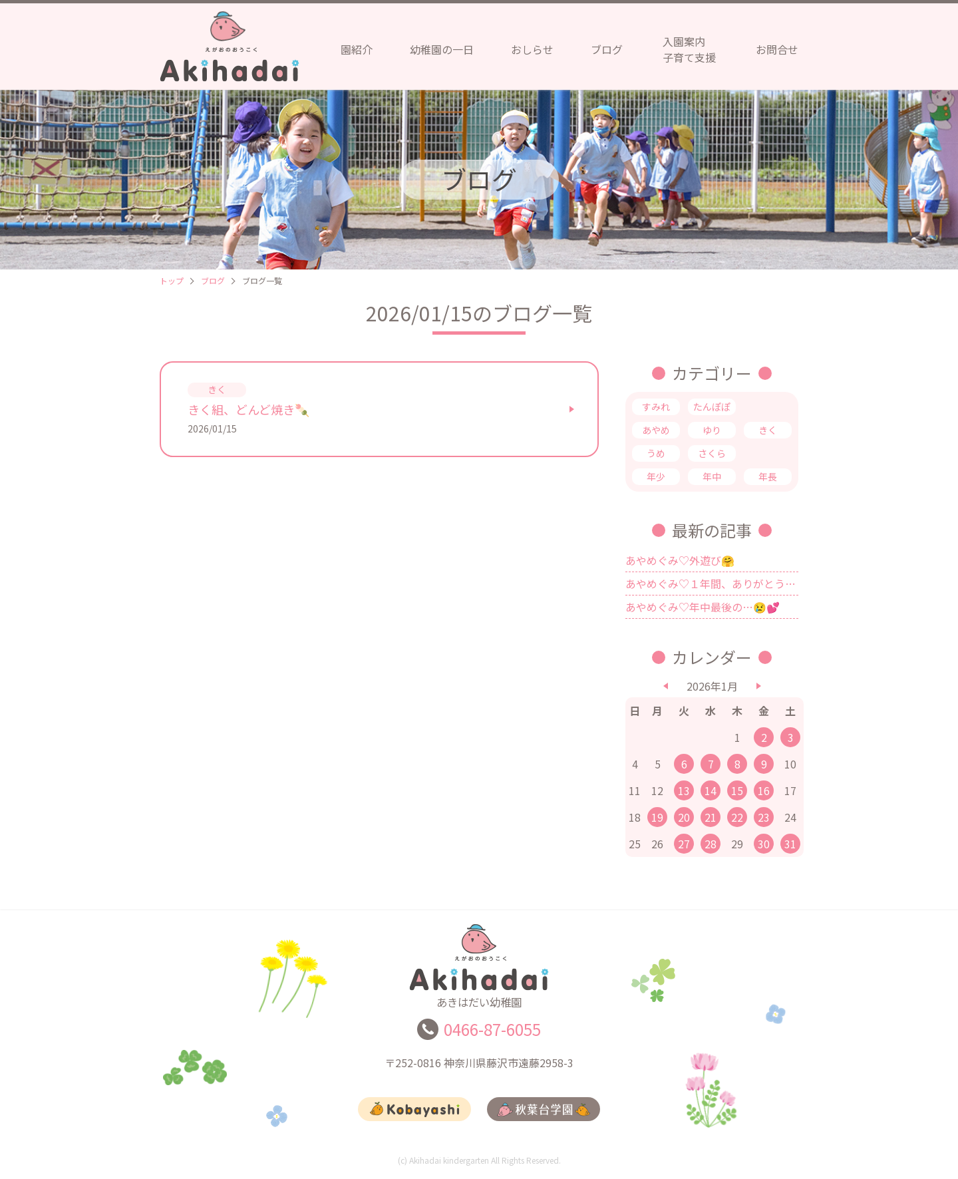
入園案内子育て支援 (689, 49)
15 (737, 790)
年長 (767, 476)
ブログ (607, 49)
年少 (656, 476)
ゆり (712, 429)
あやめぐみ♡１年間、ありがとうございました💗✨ (711, 583)
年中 (712, 476)
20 (684, 817)
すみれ (656, 406)
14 (711, 790)
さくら (712, 453)
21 (711, 817)
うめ (656, 453)
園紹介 (357, 49)
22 (737, 817)
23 (764, 817)
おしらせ (532, 49)
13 (684, 790)
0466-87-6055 (492, 1035)
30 (764, 844)
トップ (172, 280)
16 (764, 790)
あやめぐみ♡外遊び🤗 (679, 560)
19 (657, 817)
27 (684, 844)
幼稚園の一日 (442, 49)
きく (767, 429)
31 (790, 844)
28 (711, 844)
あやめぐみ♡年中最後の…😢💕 (702, 607)
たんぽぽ (711, 406)
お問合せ (777, 49)
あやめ (656, 429)
